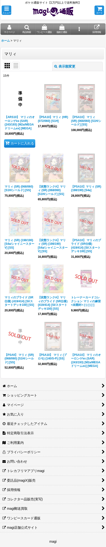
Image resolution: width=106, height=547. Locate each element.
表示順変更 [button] (64, 66)
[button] (6, 10)
